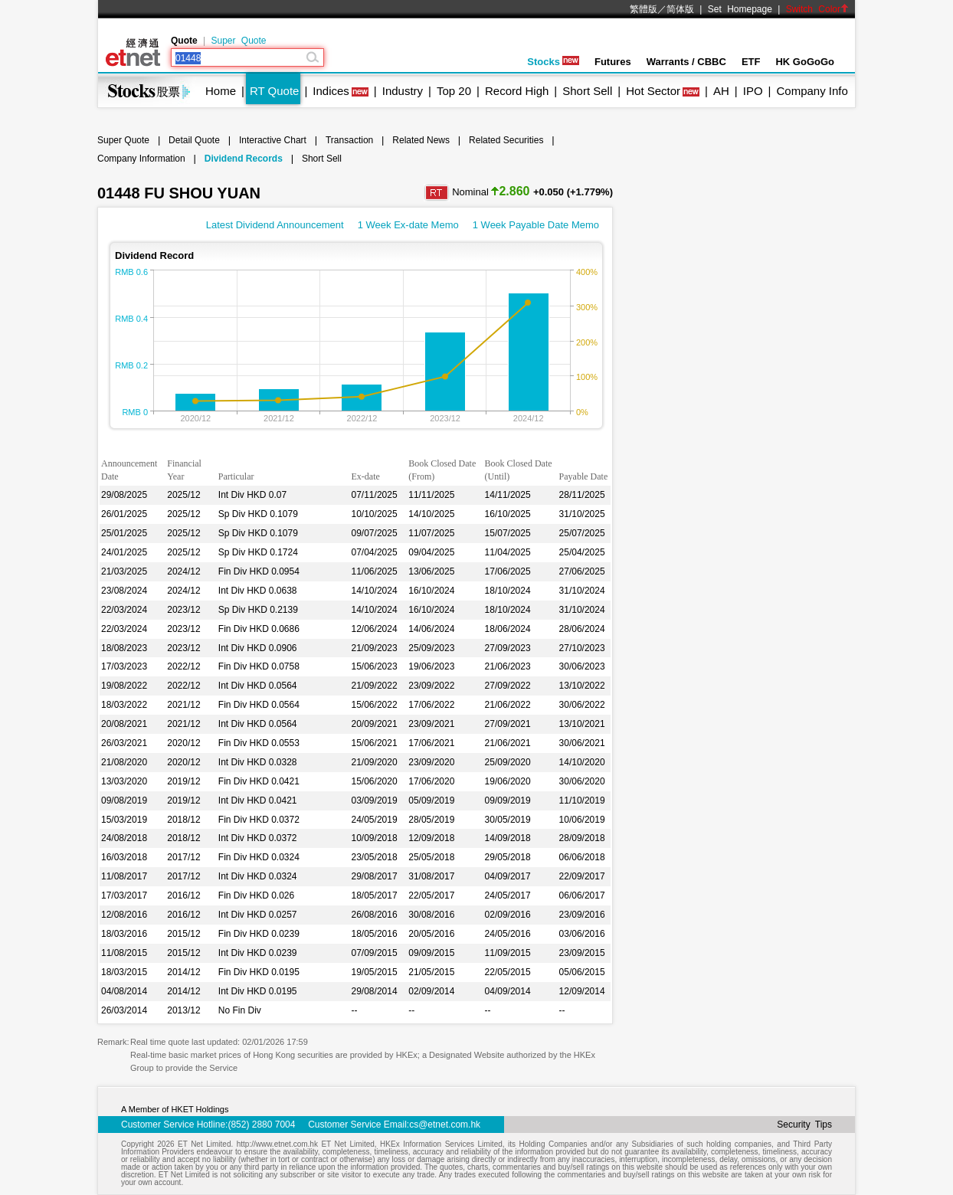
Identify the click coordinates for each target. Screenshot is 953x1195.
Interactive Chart (272, 140)
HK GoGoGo (804, 61)
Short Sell (587, 90)
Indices (331, 90)
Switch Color (817, 9)
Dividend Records (244, 158)
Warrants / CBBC (686, 61)
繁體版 (643, 9)
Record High (517, 90)
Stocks (553, 61)
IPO (753, 90)
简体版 (680, 9)
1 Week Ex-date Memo (408, 225)
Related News (421, 140)
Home (220, 90)
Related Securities (506, 140)
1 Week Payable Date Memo (536, 225)
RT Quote (274, 90)
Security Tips (804, 1124)
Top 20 (454, 90)
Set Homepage (740, 9)
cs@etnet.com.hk (444, 1124)
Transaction (349, 140)
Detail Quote (194, 140)
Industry (402, 90)
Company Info (811, 90)
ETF (751, 61)
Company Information (141, 158)
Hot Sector (653, 90)
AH (721, 90)
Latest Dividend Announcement (275, 225)
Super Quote (238, 40)
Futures (612, 61)
